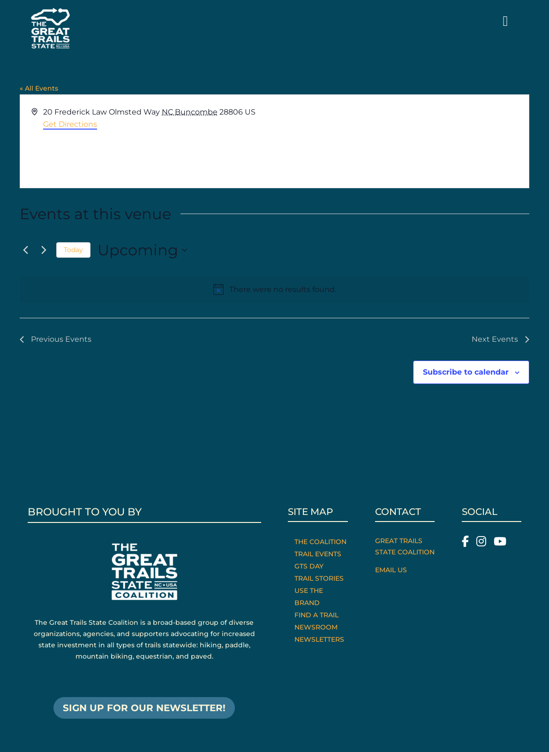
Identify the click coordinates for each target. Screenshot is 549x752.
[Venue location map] (401, 141)
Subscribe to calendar (466, 372)
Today (73, 250)
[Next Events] (43, 250)
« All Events (39, 88)
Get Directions (70, 124)
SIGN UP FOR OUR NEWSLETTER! (144, 708)
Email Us (391, 570)
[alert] (274, 289)
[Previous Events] (25, 250)
